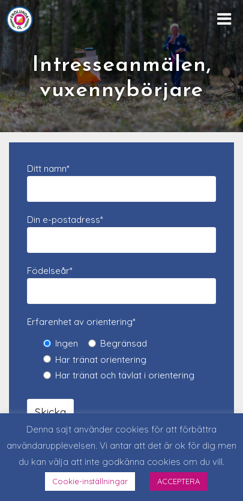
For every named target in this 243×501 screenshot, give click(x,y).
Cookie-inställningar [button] (90, 481)
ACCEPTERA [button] (178, 481)
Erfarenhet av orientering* (81, 321)
